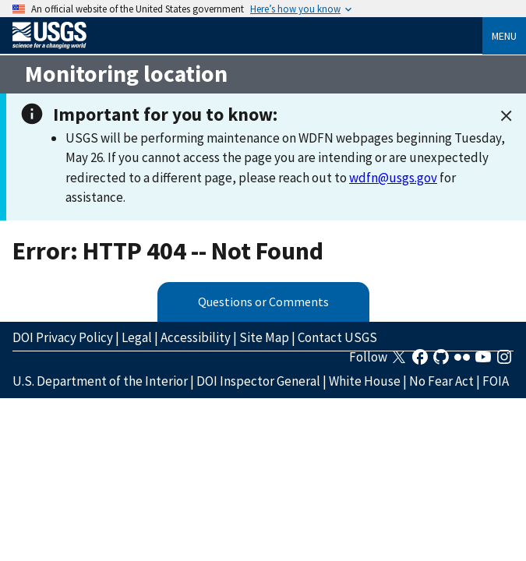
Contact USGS (337, 337)
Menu (504, 36)
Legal (137, 337)
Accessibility (196, 337)
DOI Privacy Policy (62, 337)
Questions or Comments (263, 301)
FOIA (495, 381)
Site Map (264, 337)
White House (365, 381)
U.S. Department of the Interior (100, 381)
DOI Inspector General (258, 381)
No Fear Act (441, 381)
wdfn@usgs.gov (393, 177)
